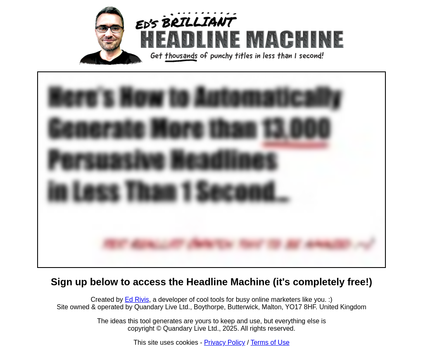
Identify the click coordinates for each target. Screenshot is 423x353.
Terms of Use (270, 342)
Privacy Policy (224, 342)
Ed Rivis (137, 299)
